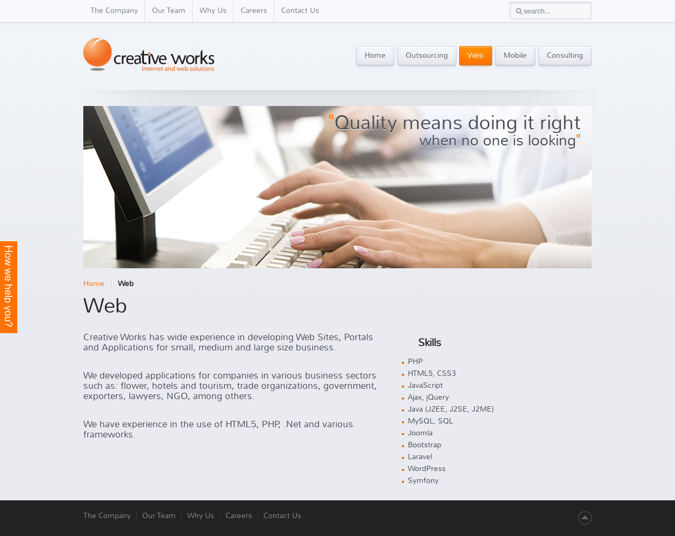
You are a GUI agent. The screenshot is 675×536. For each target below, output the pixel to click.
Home (93, 284)
